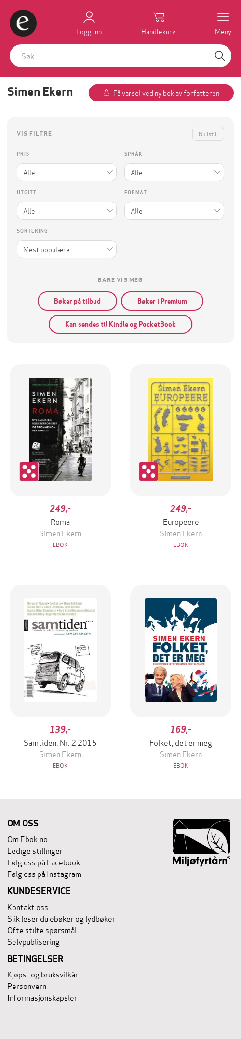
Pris (23, 154)
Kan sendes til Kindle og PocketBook (120, 324)
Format (135, 193)
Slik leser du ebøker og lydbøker (61, 918)
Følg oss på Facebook (43, 861)
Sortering (32, 231)
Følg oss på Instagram (44, 873)
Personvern (26, 985)
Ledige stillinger (35, 850)
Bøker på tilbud (77, 301)
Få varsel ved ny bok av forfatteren (166, 93)
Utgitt (27, 193)
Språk (133, 154)
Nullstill (208, 133)
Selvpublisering (33, 941)
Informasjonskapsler (42, 996)
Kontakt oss (27, 906)
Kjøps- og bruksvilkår (42, 973)
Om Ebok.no (27, 838)
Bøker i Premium (162, 301)
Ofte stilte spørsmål (42, 929)
